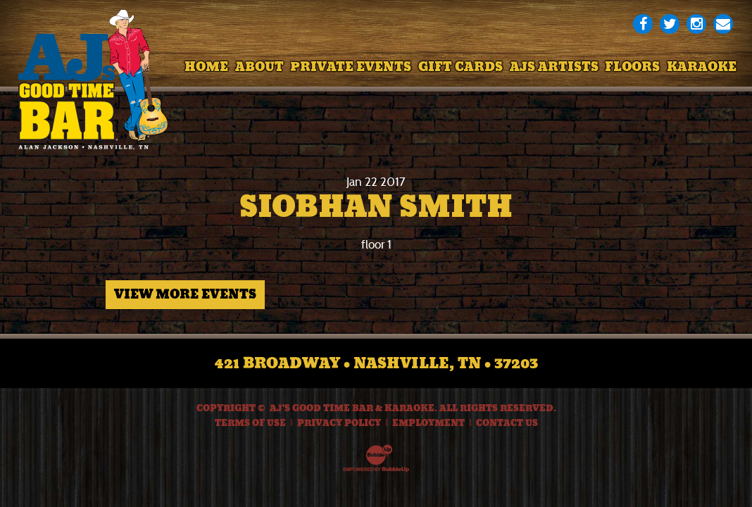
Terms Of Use (250, 423)
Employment (428, 423)
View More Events (185, 294)
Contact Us (507, 423)
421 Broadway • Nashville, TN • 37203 (376, 363)
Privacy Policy (339, 423)
